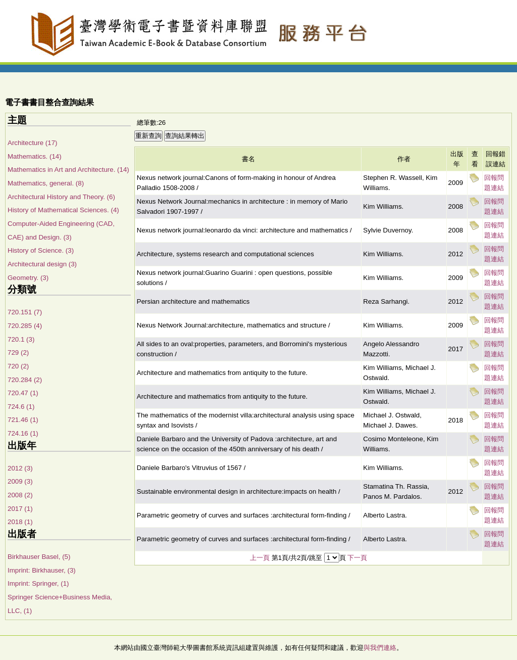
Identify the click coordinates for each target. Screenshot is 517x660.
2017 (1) (20, 508)
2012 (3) (20, 468)
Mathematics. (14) (35, 156)
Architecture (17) (33, 143)
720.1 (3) (21, 339)
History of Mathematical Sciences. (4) (63, 210)
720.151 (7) (25, 312)
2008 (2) (20, 495)
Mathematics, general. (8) (46, 183)
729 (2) (18, 352)
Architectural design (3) (42, 264)
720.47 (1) (23, 393)
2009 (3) (20, 481)
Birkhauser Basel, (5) (39, 556)
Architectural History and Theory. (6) (61, 197)
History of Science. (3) (41, 250)
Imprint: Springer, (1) (38, 583)
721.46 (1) (23, 419)
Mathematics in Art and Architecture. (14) (68, 169)
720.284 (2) (25, 380)
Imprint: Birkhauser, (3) (42, 570)
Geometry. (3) (28, 277)
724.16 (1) (23, 433)
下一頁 (357, 557)
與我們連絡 (380, 647)
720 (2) (18, 366)
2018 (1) (20, 522)
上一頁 (260, 557)
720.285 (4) (25, 325)
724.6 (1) (21, 406)
